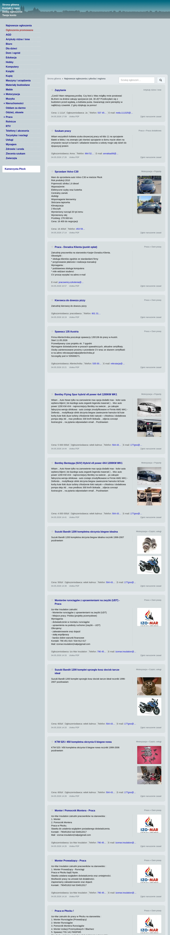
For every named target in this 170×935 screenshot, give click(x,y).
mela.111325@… (124, 113)
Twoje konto (9, 15)
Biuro (9, 44)
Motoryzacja (13, 94)
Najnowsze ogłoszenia (19, 25)
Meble (9, 89)
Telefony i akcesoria (17, 130)
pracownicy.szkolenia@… (71, 282)
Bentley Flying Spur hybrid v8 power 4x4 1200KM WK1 (86, 394)
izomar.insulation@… (126, 651)
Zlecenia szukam (15, 153)
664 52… (89, 153)
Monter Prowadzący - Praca (70, 860)
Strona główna (10, 4)
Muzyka (10, 98)
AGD (8, 34)
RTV (8, 126)
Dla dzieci (11, 48)
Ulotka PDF (74, 116)
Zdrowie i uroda (15, 149)
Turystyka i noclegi (17, 135)
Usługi (9, 139)
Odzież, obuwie (15, 112)
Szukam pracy (63, 131)
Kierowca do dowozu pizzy (70, 300)
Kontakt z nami (11, 8)
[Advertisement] (106, 380)
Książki (10, 71)
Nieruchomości (15, 103)
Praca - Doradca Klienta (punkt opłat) (76, 247)
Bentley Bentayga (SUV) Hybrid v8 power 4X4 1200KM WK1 (89, 463)
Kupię (9, 76)
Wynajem (11, 144)
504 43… (116, 445)
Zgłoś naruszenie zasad (150, 116)
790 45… (101, 651)
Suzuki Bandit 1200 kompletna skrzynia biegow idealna (86, 531)
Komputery (12, 66)
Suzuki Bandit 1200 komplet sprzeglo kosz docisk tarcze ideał (87, 671)
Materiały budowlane (18, 85)
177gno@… (136, 445)
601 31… (96, 313)
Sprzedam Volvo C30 (66, 171)
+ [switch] (4, 94)
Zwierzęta (11, 158)
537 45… (102, 113)
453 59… (80, 229)
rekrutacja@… (118, 363)
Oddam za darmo (16, 108)
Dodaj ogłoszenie (12, 11)
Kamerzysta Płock (15, 169)
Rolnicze (11, 121)
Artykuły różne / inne (18, 39)
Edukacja (11, 57)
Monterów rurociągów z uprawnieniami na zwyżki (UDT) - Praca (87, 602)
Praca (9, 117)
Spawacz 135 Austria (67, 331)
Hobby (9, 62)
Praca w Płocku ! (64, 911)
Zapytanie (60, 90)
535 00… (96, 363)
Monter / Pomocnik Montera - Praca (75, 810)
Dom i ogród (13, 53)
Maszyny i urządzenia (18, 80)
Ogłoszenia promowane (19, 30)
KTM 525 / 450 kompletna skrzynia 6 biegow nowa (83, 742)
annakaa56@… (110, 153)
